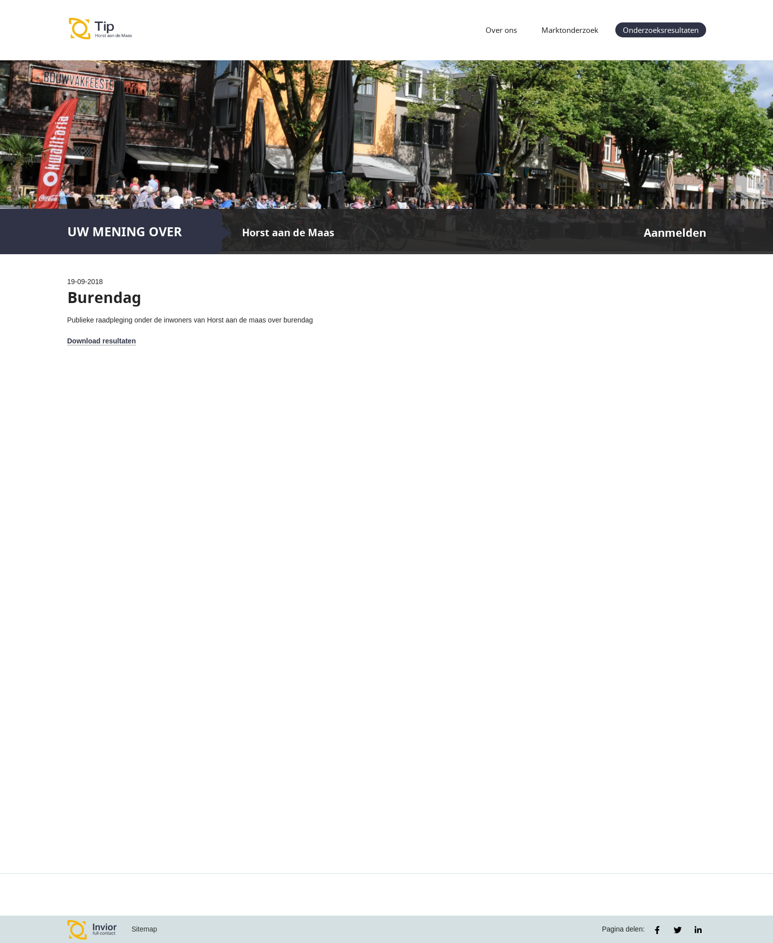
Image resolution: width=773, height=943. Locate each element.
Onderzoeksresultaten (661, 30)
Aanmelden (675, 232)
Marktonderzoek (569, 30)
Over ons (501, 30)
